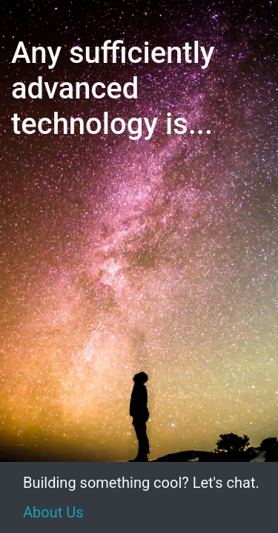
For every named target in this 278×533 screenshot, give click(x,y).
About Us (53, 512)
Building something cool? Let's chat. (141, 483)
